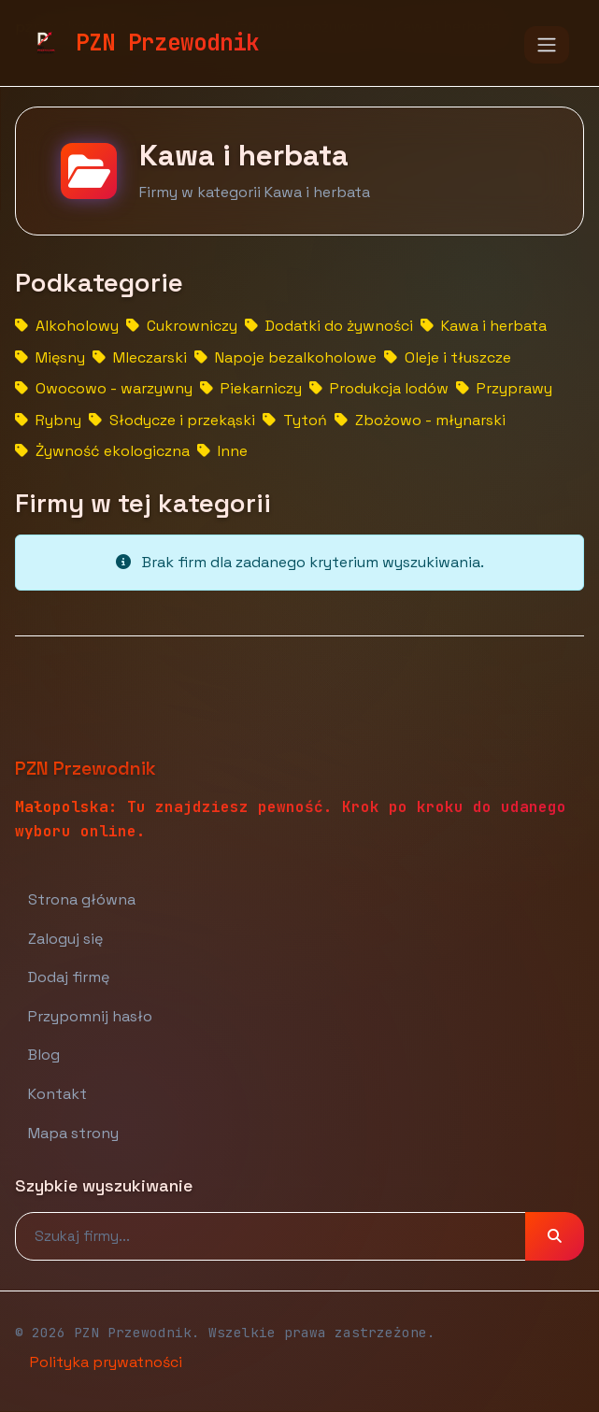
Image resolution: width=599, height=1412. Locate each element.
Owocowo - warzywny (104, 388)
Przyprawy (504, 388)
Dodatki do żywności (329, 325)
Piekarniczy (251, 388)
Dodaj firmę (68, 977)
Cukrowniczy (181, 325)
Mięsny (50, 357)
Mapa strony (73, 1133)
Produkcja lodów (379, 388)
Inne (222, 451)
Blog (44, 1054)
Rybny (48, 420)
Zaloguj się (65, 938)
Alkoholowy (67, 325)
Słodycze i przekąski (172, 420)
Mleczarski (140, 357)
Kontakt (57, 1094)
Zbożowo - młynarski (420, 420)
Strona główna (81, 899)
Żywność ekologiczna (102, 451)
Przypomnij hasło (90, 1016)
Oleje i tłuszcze (447, 357)
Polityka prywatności (106, 1362)
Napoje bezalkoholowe (285, 357)
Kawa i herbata (484, 325)
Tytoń (295, 420)
